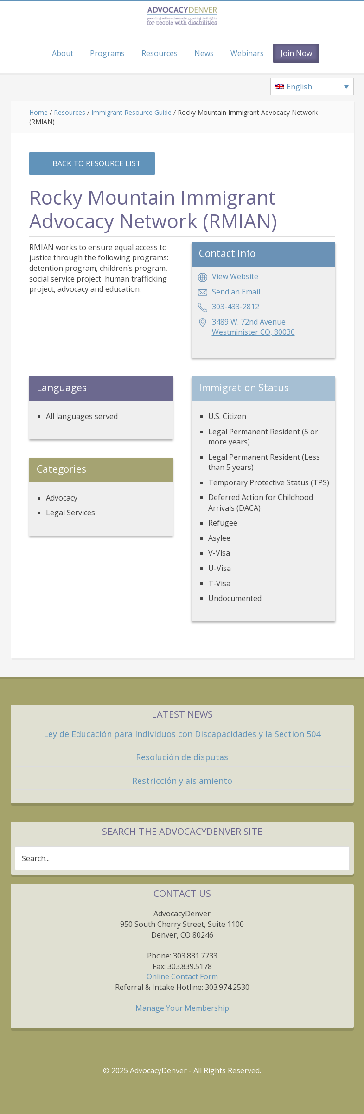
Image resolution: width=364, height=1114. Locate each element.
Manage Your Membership (182, 1008)
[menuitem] (312, 86)
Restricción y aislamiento (182, 780)
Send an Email (236, 292)
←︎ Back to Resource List (92, 163)
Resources (69, 112)
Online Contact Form (182, 976)
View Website (235, 276)
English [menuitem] (299, 86)
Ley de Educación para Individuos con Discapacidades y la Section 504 (182, 733)
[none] (312, 86)
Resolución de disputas (182, 757)
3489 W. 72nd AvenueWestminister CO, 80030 (253, 327)
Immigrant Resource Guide (131, 112)
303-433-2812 (235, 306)
